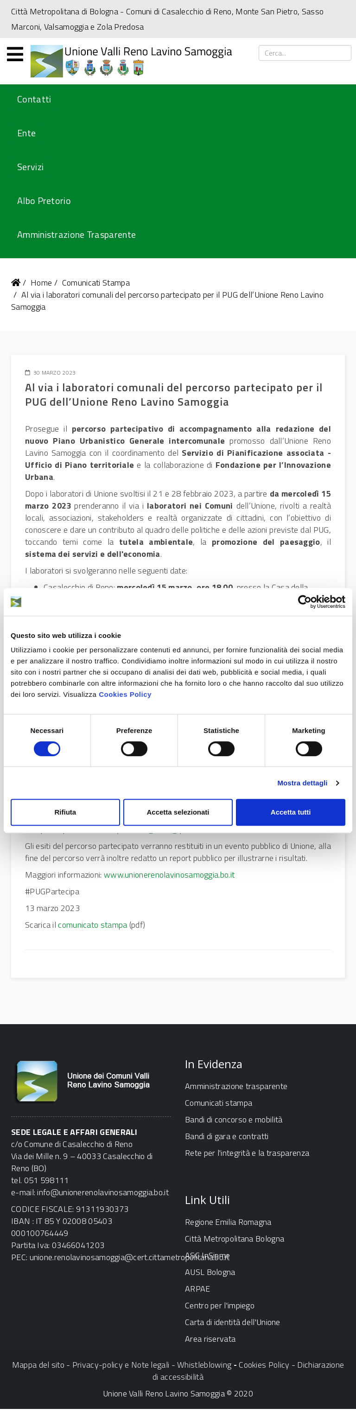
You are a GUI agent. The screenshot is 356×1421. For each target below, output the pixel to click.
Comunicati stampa (218, 1102)
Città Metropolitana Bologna (234, 1238)
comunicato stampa (92, 924)
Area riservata (210, 1338)
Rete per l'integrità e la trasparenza (247, 1153)
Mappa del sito (38, 1364)
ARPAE (197, 1288)
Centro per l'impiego (219, 1305)
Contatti (34, 99)
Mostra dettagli (302, 783)
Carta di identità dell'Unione (232, 1322)
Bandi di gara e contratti (227, 1136)
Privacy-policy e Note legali (120, 1364)
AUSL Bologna (210, 1272)
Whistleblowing (204, 1364)
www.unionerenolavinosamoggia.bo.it (169, 874)
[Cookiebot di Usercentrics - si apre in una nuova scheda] (304, 602)
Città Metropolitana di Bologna (64, 11)
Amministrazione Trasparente (76, 234)
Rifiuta (65, 812)
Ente (26, 133)
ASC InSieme (207, 1255)
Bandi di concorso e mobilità (233, 1119)
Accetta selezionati (177, 812)
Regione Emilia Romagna (228, 1222)
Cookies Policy (125, 694)
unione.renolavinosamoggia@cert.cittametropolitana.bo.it (130, 1257)
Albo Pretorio (44, 200)
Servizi (30, 166)
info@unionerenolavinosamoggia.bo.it (103, 1192)
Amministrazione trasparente (236, 1086)
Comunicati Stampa (96, 282)
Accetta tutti (291, 812)
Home (41, 282)
